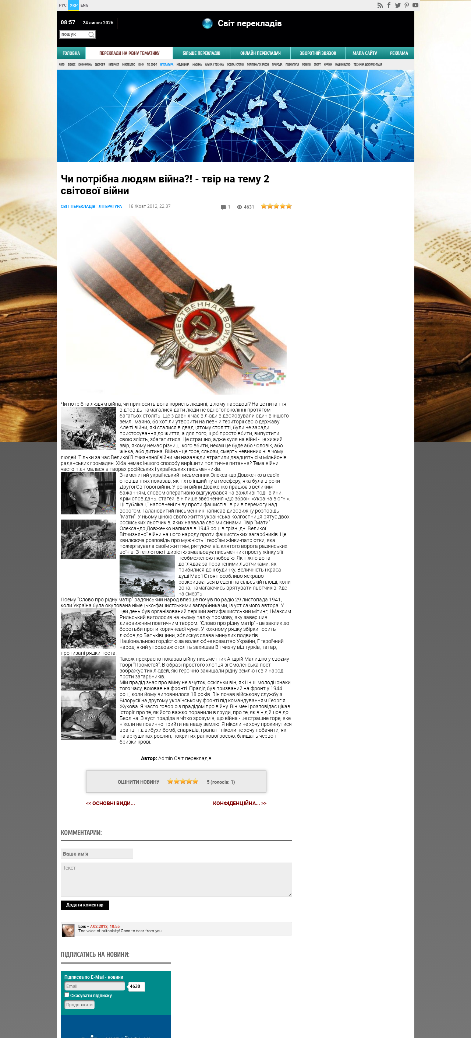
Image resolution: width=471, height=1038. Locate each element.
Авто (61, 54)
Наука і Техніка (214, 54)
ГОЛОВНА (71, 43)
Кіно (141, 54)
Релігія (306, 54)
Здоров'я (100, 54)
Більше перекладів (201, 43)
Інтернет (114, 54)
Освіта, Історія (235, 54)
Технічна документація (368, 54)
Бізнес (71, 54)
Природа (277, 54)
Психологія (292, 54)
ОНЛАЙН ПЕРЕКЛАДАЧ (260, 43)
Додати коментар (84, 951)
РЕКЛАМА (399, 43)
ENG (85, 5)
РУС (62, 5)
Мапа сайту (365, 43)
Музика (197, 54)
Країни (328, 54)
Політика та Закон (258, 54)
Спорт (317, 54)
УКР (73, 5)
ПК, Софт (152, 54)
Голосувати (352, 451)
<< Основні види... (107, 798)
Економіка (85, 54)
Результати (352, 462)
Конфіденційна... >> (236, 799)
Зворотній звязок (318, 43)
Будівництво (342, 54)
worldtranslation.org (340, 1000)
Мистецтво (128, 54)
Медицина (183, 54)
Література (166, 54)
